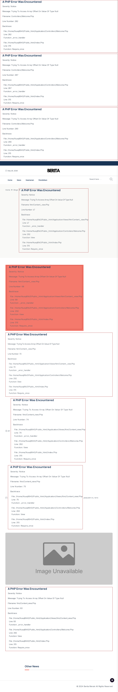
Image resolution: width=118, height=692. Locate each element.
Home (10, 180)
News (19, 180)
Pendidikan (42, 180)
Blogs (15, 190)
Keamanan (30, 180)
